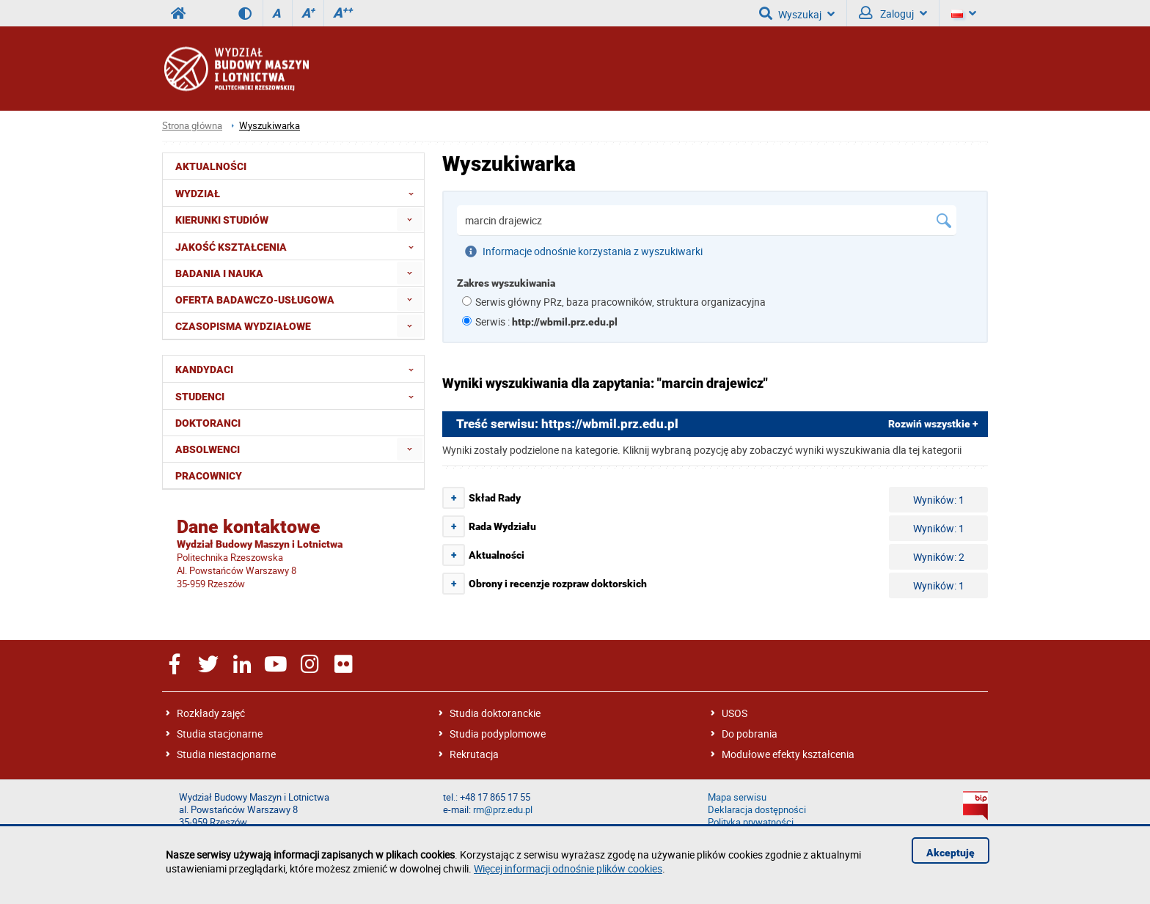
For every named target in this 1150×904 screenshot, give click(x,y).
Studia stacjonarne (220, 734)
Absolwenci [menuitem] (207, 449)
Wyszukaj (797, 13)
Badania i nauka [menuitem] (219, 273)
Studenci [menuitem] (298, 396)
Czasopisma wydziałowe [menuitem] (243, 326)
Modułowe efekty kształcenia (788, 754)
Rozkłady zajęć (211, 713)
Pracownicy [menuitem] (208, 476)
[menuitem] (409, 219)
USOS (734, 713)
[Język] (964, 13)
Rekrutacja (474, 754)
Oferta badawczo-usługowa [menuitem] (254, 300)
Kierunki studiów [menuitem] (221, 220)
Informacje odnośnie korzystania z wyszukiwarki (584, 251)
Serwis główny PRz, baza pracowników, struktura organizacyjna (620, 302)
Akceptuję (950, 853)
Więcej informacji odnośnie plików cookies (568, 868)
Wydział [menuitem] (298, 193)
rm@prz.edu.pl (502, 810)
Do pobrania (749, 734)
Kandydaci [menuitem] (298, 369)
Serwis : (546, 321)
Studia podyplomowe (498, 734)
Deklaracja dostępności (757, 810)
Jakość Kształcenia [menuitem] (298, 246)
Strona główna (192, 126)
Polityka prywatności (751, 822)
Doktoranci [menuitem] (208, 423)
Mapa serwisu (737, 797)
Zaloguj (893, 13)
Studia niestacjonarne (226, 754)
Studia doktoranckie (495, 713)
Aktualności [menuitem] (210, 166)
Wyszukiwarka (269, 126)
